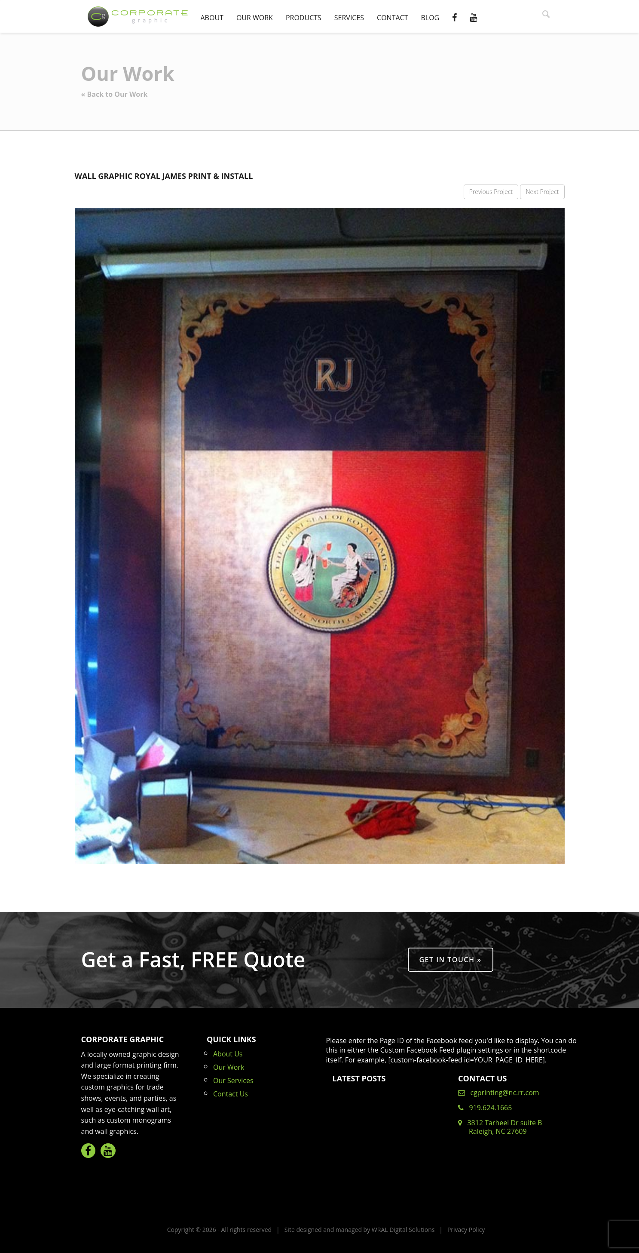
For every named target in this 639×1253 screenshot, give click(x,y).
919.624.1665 (485, 1107)
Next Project (542, 192)
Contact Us (230, 1094)
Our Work (254, 17)
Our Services (233, 1080)
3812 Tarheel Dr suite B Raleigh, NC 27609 (500, 1127)
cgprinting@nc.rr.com (498, 1092)
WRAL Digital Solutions (403, 1229)
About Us (228, 1054)
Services (349, 17)
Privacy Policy (466, 1229)
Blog (430, 17)
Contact (392, 17)
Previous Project (491, 192)
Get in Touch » (450, 959)
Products (303, 17)
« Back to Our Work (114, 94)
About (212, 17)
